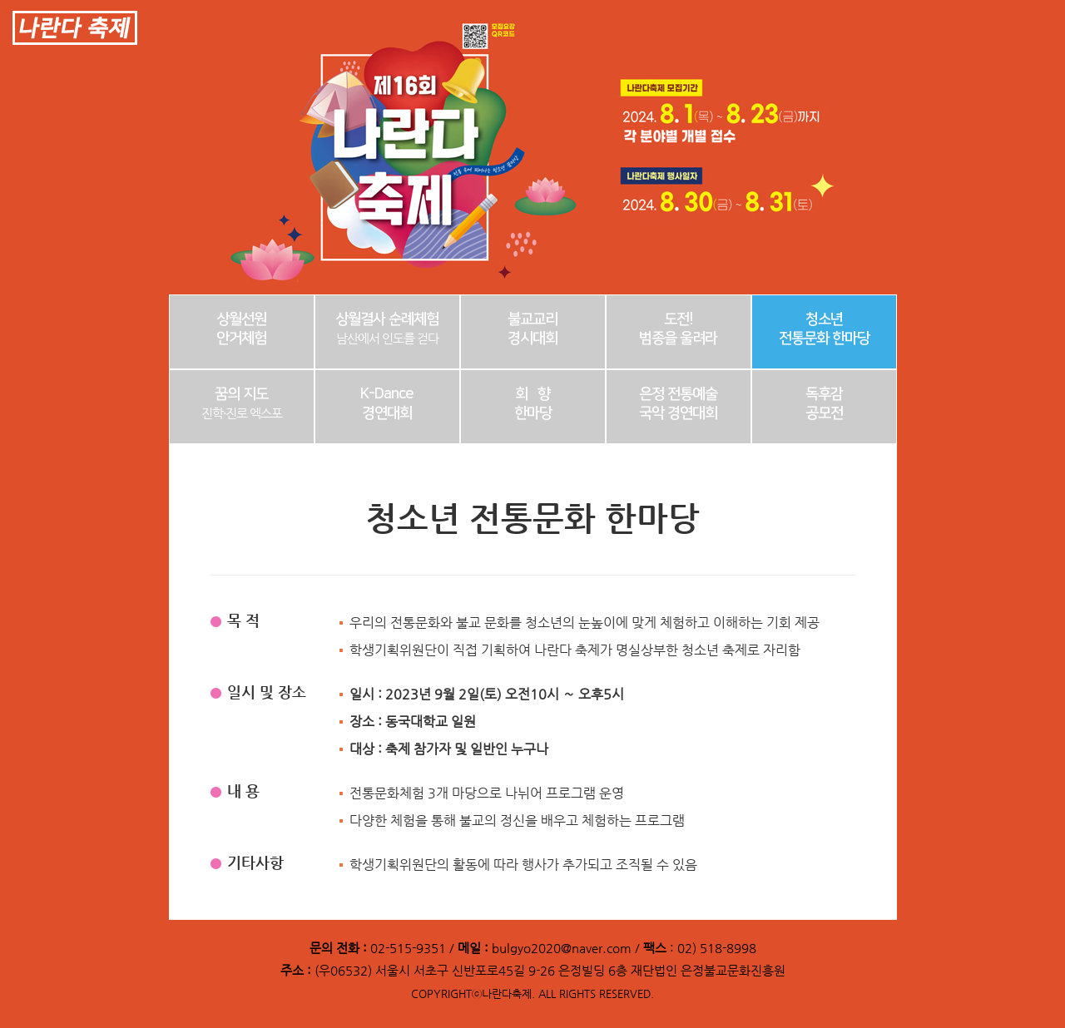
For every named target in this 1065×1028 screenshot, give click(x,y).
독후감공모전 (824, 404)
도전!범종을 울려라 (678, 329)
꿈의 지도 (241, 403)
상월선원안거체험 (241, 329)
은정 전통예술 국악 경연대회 (678, 404)
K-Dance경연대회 (387, 404)
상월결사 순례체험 (386, 328)
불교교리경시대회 (532, 329)
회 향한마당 (533, 404)
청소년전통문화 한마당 (824, 329)
